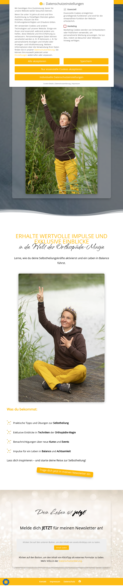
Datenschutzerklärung (70, 560)
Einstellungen (21, 55)
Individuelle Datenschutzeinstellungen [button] (61, 77)
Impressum (55, 581)
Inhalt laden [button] (61, 547)
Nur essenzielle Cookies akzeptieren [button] (61, 69)
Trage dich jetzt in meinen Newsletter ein (65, 472)
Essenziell (71, 9)
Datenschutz (69, 581)
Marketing (71, 26)
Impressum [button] (76, 84)
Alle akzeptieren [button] (37, 61)
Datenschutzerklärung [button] (63, 84)
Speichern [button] (86, 61)
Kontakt (42, 581)
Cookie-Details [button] (48, 84)
